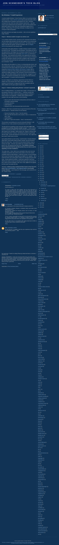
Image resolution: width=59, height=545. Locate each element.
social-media (41, 509)
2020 (41, 158)
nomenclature (41, 479)
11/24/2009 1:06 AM (15, 185)
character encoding (42, 396)
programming (41, 491)
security (40, 502)
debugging (40, 263)
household (40, 322)
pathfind (40, 332)
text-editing (40, 518)
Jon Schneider (8, 204)
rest (39, 498)
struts (39, 516)
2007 (41, 205)
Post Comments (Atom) (13, 266)
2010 (41, 178)
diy (38, 343)
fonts (39, 422)
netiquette (40, 476)
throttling (40, 520)
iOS (39, 246)
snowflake (40, 507)
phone (39, 483)
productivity (40, 253)
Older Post (34, 263)
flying (39, 421)
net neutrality (41, 474)
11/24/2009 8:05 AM (18, 204)
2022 (41, 154)
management (41, 470)
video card (40, 309)
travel (39, 371)
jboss (39, 355)
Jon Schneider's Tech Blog (21, 3)
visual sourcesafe (42, 530)
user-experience (41, 529)
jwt (38, 451)
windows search (41, 378)
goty (39, 265)
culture (39, 407)
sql (38, 274)
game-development (42, 295)
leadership (40, 460)
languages (40, 458)
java (39, 270)
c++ (39, 316)
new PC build (41, 272)
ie (38, 230)
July (42, 192)
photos (39, 484)
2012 (41, 174)
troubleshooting (16, 177)
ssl (38, 513)
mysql (39, 472)
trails (39, 521)
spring (39, 369)
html (39, 323)
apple (39, 249)
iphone (39, 242)
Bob (6, 227)
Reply (6, 200)
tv (38, 262)
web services (41, 532)
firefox (39, 228)
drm (39, 412)
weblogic (40, 376)
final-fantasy (40, 417)
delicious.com (41, 410)
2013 (41, 172)
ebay (39, 345)
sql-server (40, 511)
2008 (41, 203)
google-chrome (41, 433)
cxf (38, 408)
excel (39, 352)
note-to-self (40, 359)
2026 (41, 145)
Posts (41, 135)
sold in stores (25, 53)
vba (39, 373)
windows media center (43, 286)
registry (39, 497)
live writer (40, 467)
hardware (8, 177)
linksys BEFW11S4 (42, 299)
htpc (39, 244)
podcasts (40, 490)
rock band (40, 366)
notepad (40, 279)
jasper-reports (41, 445)
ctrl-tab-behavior (41, 318)
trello (39, 523)
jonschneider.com (42, 27)
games (39, 224)
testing (39, 304)
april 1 (39, 389)
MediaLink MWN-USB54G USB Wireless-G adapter (18, 69)
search (39, 500)
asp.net (39, 313)
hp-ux (39, 438)
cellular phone (41, 394)
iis (38, 327)
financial (40, 419)
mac (39, 237)
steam (39, 514)
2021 (41, 156)
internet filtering (41, 442)
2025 (41, 147)
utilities (39, 219)
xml (39, 534)
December (43, 182)
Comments (42, 138)
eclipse (39, 293)
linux (39, 465)
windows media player (43, 311)
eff (38, 414)
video (39, 308)
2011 (41, 176)
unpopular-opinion (42, 527)
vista (39, 375)
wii (38, 285)
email (39, 346)
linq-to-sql (40, 357)
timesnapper (41, 306)
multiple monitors (42, 260)
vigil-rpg (40, 276)
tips (39, 217)
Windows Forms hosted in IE (44, 256)
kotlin (39, 456)
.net (39, 240)
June (42, 194)
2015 (41, 168)
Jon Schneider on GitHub (43, 97)
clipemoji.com (41, 290)
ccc (39, 338)
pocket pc (40, 488)
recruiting (40, 495)
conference (40, 339)
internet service (41, 329)
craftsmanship (41, 405)
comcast (40, 399)
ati (38, 391)
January (43, 200)
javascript (40, 297)
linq (39, 463)
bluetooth (40, 392)
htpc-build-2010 (41, 267)
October (43, 188)
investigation (41, 235)
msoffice (40, 247)
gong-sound (40, 431)
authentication (41, 315)
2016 (41, 166)
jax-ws (39, 447)
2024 (41, 150)
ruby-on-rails (41, 302)
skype (39, 506)
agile (39, 385)
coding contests (41, 398)
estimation (40, 415)
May (42, 196)
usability (40, 221)
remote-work (41, 364)
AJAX (39, 382)
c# (38, 226)
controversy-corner (42, 403)
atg (38, 288)
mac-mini (40, 331)
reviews (39, 334)
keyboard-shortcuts (42, 453)
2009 (41, 180)
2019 (41, 160)
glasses (39, 430)
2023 (41, 152)
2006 (41, 207)
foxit (39, 424)
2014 (41, 170)
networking (40, 477)
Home (19, 263)
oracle (39, 281)
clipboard (40, 258)
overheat (40, 300)
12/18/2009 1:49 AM (12, 227)
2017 (41, 164)
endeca (39, 320)
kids (39, 454)
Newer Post (4, 263)
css (39, 292)
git (38, 353)
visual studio (41, 239)
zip (38, 380)
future (39, 426)
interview (40, 444)
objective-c (40, 361)
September (43, 190)
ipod (39, 269)
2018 (41, 162)
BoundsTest (40, 254)
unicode (40, 525)
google (39, 251)
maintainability (41, 468)
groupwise (40, 437)
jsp (38, 449)
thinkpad (40, 231)
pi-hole (39, 362)
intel (39, 440)
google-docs (41, 435)
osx (39, 283)
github (39, 428)
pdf (38, 481)
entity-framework (42, 350)
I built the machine (17, 19)
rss (38, 368)
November (43, 184)
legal (39, 461)
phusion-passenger (42, 486)
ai (38, 387)
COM (39, 384)
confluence (40, 401)
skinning (40, 504)
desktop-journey (41, 341)
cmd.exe (40, 277)
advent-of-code (41, 336)
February (43, 198)
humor (39, 325)
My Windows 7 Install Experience (48, 185)
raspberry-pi (40, 493)
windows (23, 177)
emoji (39, 348)
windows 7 (29, 177)
